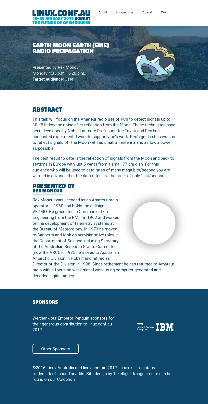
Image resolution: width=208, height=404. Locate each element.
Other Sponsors (55, 348)
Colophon (66, 379)
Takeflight (122, 373)
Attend (147, 12)
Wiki (164, 12)
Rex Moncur (69, 67)
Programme (124, 12)
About (103, 12)
